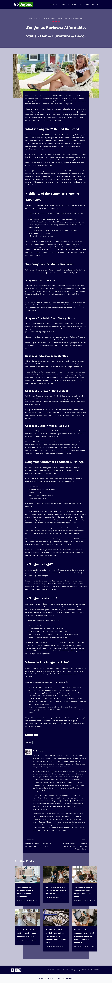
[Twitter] (16, 970)
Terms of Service (62, 970)
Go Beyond (38, 751)
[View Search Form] (97, 4)
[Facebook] (12, 970)
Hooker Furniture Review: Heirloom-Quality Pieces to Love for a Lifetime (26, 933)
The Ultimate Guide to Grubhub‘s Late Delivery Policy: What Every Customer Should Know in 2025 (56, 936)
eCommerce (60, 4)
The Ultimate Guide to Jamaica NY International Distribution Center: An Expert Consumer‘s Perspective (84, 936)
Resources (90, 4)
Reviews (29, 742)
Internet (81, 4)
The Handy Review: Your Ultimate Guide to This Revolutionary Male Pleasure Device (72, 844)
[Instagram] (19, 970)
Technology (71, 4)
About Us (85, 970)
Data (52, 4)
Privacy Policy (75, 970)
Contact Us (95, 970)
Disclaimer (50, 970)
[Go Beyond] (23, 4)
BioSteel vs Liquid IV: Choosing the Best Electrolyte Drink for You (39, 842)
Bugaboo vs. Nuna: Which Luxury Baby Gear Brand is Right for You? (56, 890)
